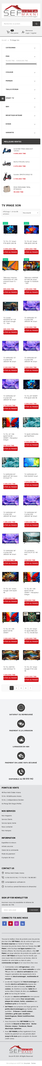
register (34, 33)
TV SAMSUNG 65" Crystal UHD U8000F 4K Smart (30, 359)
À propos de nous (8, 857)
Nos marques (6, 830)
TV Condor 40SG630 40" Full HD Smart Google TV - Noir (9, 320)
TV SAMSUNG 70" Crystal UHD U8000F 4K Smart (9, 359)
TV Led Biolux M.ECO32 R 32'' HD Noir (31, 552)
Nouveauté (30, 213)
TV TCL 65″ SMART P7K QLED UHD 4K (31, 397)
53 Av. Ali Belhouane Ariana (11, 796)
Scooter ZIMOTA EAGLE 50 (23, 174)
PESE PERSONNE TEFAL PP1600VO (22, 188)
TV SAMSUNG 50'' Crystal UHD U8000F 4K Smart (30, 514)
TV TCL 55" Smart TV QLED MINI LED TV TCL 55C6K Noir (31, 631)
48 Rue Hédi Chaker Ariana (11, 792)
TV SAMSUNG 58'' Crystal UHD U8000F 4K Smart (9, 552)
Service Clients (7, 819)
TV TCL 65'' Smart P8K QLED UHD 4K (30, 242)
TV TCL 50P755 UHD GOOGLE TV (9, 668)
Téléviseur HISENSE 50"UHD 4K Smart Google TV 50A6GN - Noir (31, 280)
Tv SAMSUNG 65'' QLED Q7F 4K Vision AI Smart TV (10, 476)
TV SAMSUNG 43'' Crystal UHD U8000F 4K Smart (9, 514)
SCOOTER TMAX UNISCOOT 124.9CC (23, 150)
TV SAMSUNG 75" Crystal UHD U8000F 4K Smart (30, 319)
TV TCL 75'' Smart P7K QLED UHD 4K (9, 242)
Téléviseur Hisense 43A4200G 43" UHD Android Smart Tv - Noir (10, 280)
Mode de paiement (8, 854)
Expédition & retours (9, 842)
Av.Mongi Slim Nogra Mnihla (11, 804)
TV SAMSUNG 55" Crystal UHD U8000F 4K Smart (9, 398)
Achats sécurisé (7, 846)
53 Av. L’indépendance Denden (13, 800)
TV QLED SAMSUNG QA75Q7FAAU (31, 435)
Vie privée (27, 1063)
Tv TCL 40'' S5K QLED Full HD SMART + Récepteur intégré (31, 591)
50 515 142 (28, 778)
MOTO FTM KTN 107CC (22, 162)
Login (28, 33)
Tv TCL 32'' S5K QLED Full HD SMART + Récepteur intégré (10, 437)
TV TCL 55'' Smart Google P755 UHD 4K (30, 669)
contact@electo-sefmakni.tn (15, 882)
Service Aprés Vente (9, 823)
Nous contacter (7, 827)
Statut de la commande (10, 850)
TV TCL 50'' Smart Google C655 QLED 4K (10, 590)
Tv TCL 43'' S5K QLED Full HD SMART (8, 631)
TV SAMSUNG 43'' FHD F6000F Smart (31, 475)
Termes (33, 1063)
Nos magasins (7, 815)
